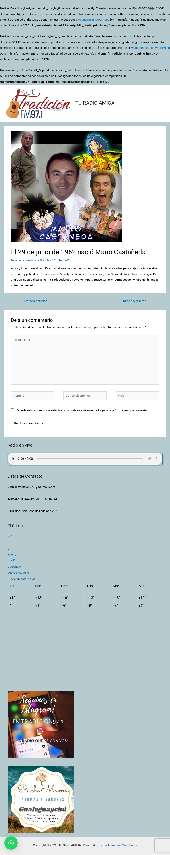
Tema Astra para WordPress (118, 845)
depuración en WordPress (152, 47)
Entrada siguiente (135, 301)
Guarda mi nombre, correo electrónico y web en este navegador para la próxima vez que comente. (82, 410)
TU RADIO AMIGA (95, 103)
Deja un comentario (24, 260)
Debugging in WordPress (92, 19)
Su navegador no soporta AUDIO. (85, 459)
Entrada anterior (33, 301)
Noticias (45, 260)
